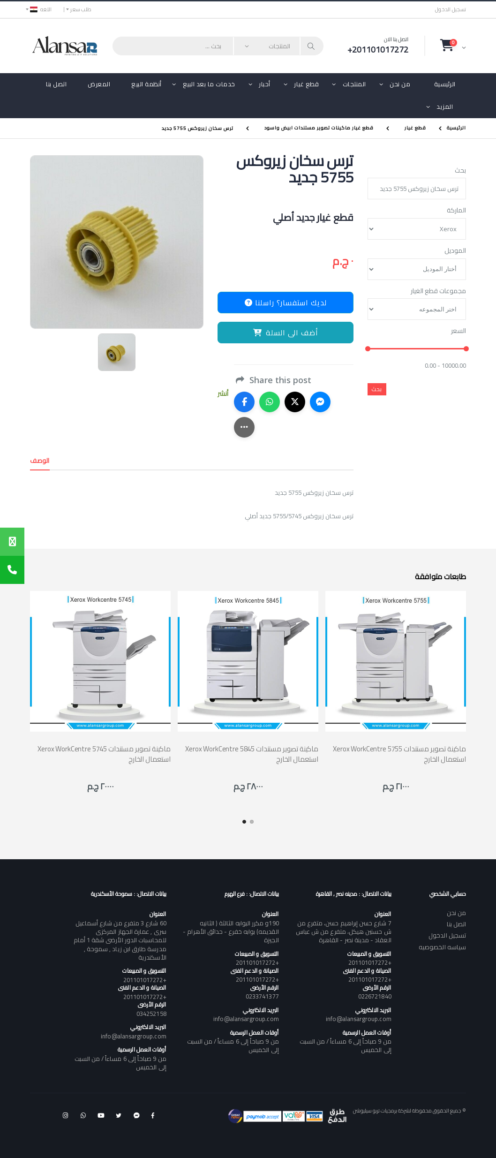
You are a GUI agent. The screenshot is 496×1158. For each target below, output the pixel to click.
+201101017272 (369, 962)
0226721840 (374, 996)
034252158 (151, 1013)
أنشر (223, 393)
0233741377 (262, 996)
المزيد (444, 106)
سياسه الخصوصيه (442, 947)
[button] (453, 45)
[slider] (367, 348)
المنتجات (354, 84)
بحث (460, 170)
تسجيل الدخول (450, 10)
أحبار (265, 84)
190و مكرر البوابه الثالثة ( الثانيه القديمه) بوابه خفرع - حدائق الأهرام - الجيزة (230, 931)
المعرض (99, 84)
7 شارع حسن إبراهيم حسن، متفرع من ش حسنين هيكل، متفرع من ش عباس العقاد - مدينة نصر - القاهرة (343, 931)
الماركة (456, 210)
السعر (458, 331)
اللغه (41, 9)
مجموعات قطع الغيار (438, 291)
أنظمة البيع (146, 84)
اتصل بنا (56, 84)
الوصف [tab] (40, 460)
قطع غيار (306, 84)
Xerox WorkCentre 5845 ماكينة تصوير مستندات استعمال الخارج (251, 753)
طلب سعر (80, 9)
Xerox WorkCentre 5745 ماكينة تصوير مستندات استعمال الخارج (104, 753)
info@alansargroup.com (358, 1018)
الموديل (455, 251)
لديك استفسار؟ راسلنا (286, 302)
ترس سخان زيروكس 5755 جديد (197, 127)
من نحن (400, 84)
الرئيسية (445, 84)
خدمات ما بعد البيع (209, 84)
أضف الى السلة (285, 332)
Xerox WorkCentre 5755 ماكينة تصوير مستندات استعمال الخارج (399, 753)
